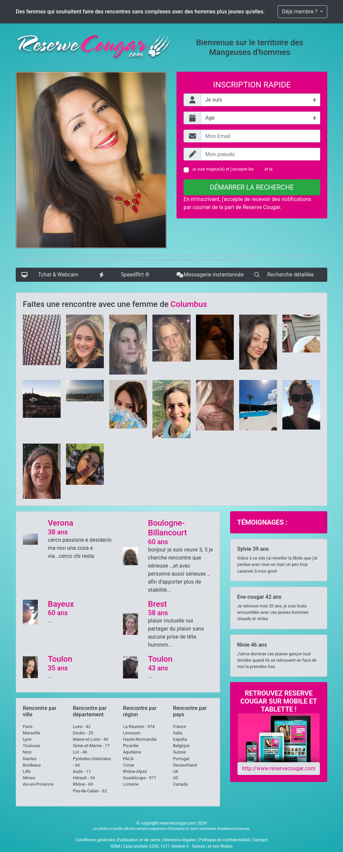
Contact (260, 839)
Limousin (131, 732)
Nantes (30, 758)
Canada (180, 784)
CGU (259, 169)
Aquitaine (132, 752)
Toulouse (31, 745)
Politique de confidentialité (224, 839)
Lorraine (131, 784)
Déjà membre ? (300, 11)
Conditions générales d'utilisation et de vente (117, 839)
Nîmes (29, 777)
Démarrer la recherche (252, 187)
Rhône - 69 (83, 784)
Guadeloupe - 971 (139, 777)
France (179, 726)
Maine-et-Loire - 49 (91, 739)
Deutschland (185, 765)
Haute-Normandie (140, 739)
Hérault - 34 (84, 777)
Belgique (181, 745)
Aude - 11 (82, 771)
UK (176, 771)
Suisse (179, 752)
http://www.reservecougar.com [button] (278, 768)
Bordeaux (32, 765)
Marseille (31, 732)
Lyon (27, 739)
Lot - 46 (80, 752)
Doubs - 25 (83, 732)
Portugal (181, 758)
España (180, 739)
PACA (128, 758)
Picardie (130, 745)
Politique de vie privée (294, 169)
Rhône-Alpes (135, 771)
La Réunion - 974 (139, 726)
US (176, 777)
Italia (178, 732)
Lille (26, 771)
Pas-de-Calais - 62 (90, 790)
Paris (27, 726)
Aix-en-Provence (38, 784)
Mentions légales (179, 839)
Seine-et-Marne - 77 (91, 745)
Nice (27, 752)
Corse (128, 765)
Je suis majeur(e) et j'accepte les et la (253, 169)
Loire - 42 (82, 726)
